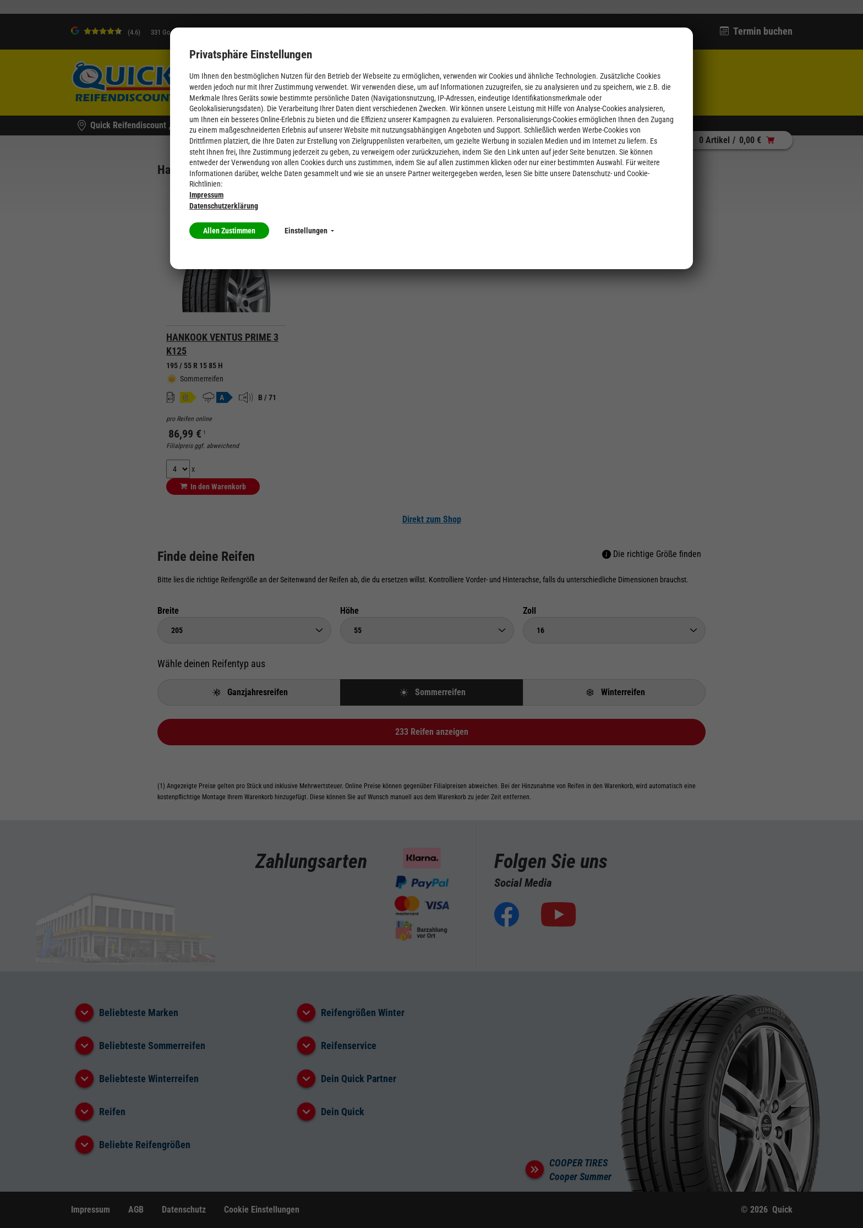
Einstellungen (309, 230)
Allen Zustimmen (229, 230)
